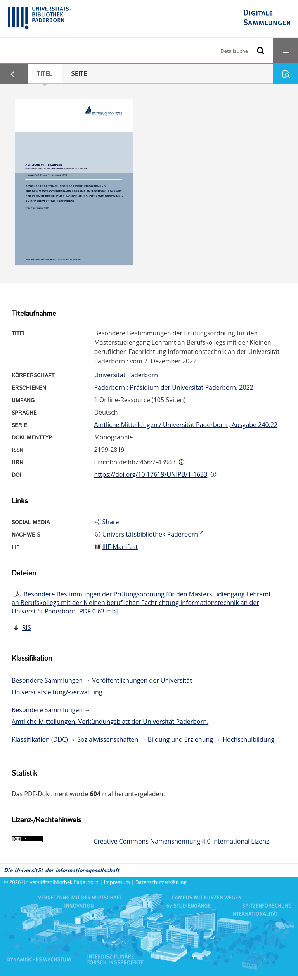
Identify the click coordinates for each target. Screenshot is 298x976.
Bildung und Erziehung (180, 739)
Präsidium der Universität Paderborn (183, 387)
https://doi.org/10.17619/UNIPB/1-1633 (150, 474)
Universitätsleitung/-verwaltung (57, 692)
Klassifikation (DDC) (40, 739)
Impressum (117, 881)
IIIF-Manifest (120, 546)
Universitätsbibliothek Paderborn (60, 881)
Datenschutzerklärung (161, 881)
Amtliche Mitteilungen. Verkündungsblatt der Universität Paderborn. (110, 721)
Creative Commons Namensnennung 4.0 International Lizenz (181, 841)
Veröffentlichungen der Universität (142, 680)
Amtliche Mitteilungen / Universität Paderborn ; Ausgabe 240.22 (185, 424)
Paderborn (109, 387)
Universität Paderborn (126, 375)
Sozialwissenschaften (107, 739)
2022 (246, 387)
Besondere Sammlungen (47, 680)
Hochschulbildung (248, 739)
